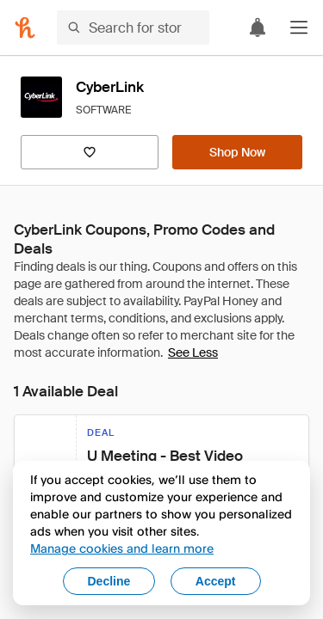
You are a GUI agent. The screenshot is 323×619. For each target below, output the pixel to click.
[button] (299, 27)
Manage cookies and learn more (122, 548)
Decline (109, 581)
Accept (216, 581)
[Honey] (25, 27)
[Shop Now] (237, 152)
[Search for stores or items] (133, 27)
